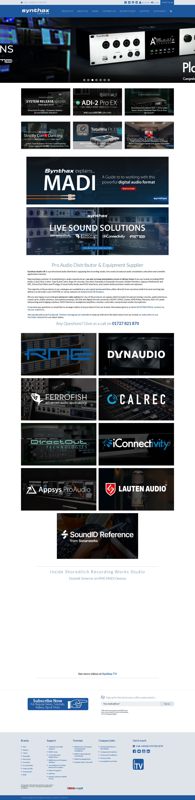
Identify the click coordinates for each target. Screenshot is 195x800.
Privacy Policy (112, 714)
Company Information (108, 752)
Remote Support (55, 770)
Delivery (52, 774)
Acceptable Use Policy (108, 761)
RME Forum (53, 752)
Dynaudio (26, 756)
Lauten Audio (28, 769)
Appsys (25, 750)
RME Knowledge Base (82, 759)
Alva (24, 747)
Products (67, 11)
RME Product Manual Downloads (82, 755)
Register (144, 2)
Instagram (73, 314)
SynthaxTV (159, 11)
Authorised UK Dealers (92, 291)
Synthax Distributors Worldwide (108, 748)
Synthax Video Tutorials (83, 762)
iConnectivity (28, 765)
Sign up (167, 704)
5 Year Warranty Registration (55, 756)
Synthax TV (109, 673)
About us (82, 11)
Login (155, 2)
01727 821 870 (144, 307)
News (95, 11)
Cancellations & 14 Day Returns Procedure (57, 766)
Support (144, 11)
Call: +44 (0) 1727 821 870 (33, 2)
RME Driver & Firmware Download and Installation (83, 749)
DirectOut (26, 759)
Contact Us (109, 11)
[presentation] (153, 714)
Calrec (25, 753)
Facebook (53, 314)
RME (24, 775)
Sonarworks (27, 772)
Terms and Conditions (108, 755)
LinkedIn (85, 314)
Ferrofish (26, 762)
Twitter (63, 314)
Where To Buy (128, 11)
